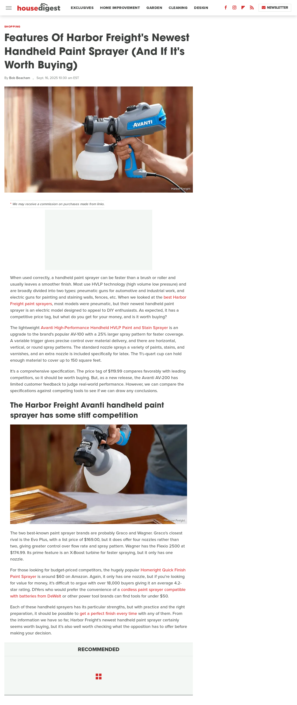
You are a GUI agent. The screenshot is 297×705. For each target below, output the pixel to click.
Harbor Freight (180, 188)
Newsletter (275, 7)
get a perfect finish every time (108, 613)
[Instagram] (234, 8)
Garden (154, 7)
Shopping (12, 26)
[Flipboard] (243, 8)
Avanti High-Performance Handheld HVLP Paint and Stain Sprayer (104, 327)
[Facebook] (226, 8)
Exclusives (82, 7)
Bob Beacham (19, 77)
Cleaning (178, 7)
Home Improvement (120, 7)
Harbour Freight (174, 520)
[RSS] (252, 8)
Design (201, 7)
